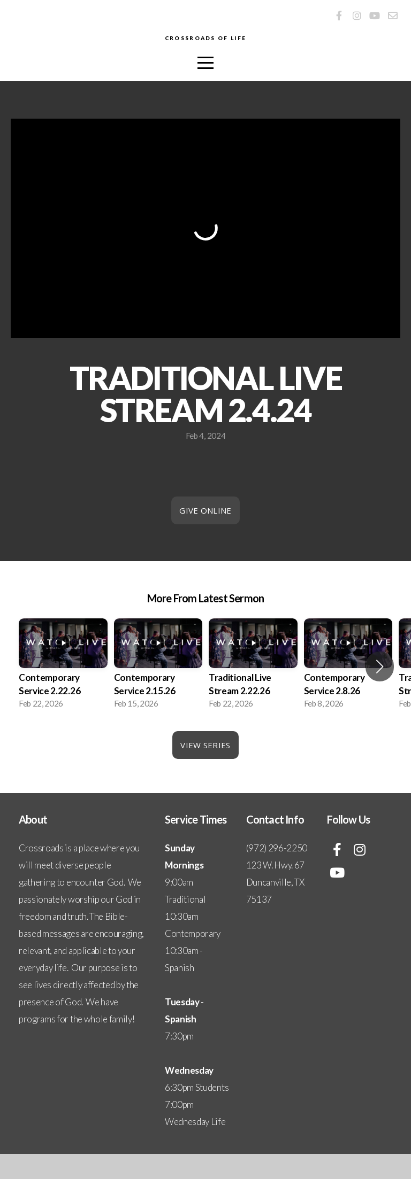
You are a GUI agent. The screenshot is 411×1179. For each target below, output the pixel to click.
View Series (205, 770)
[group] (63, 691)
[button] (379, 691)
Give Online (205, 535)
